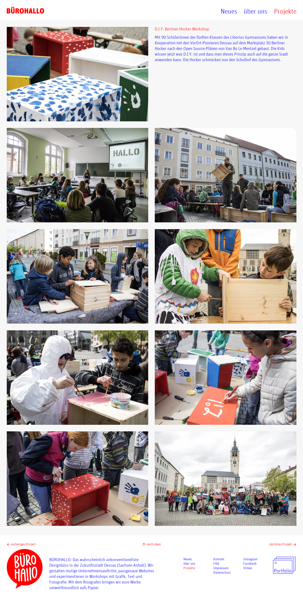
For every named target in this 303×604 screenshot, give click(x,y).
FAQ (216, 563)
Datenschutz (222, 572)
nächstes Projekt (282, 544)
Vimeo (247, 568)
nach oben (151, 544)
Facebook (250, 563)
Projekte (285, 11)
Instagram (250, 559)
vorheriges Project (21, 544)
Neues (229, 11)
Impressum (220, 568)
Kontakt (218, 559)
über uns (255, 11)
